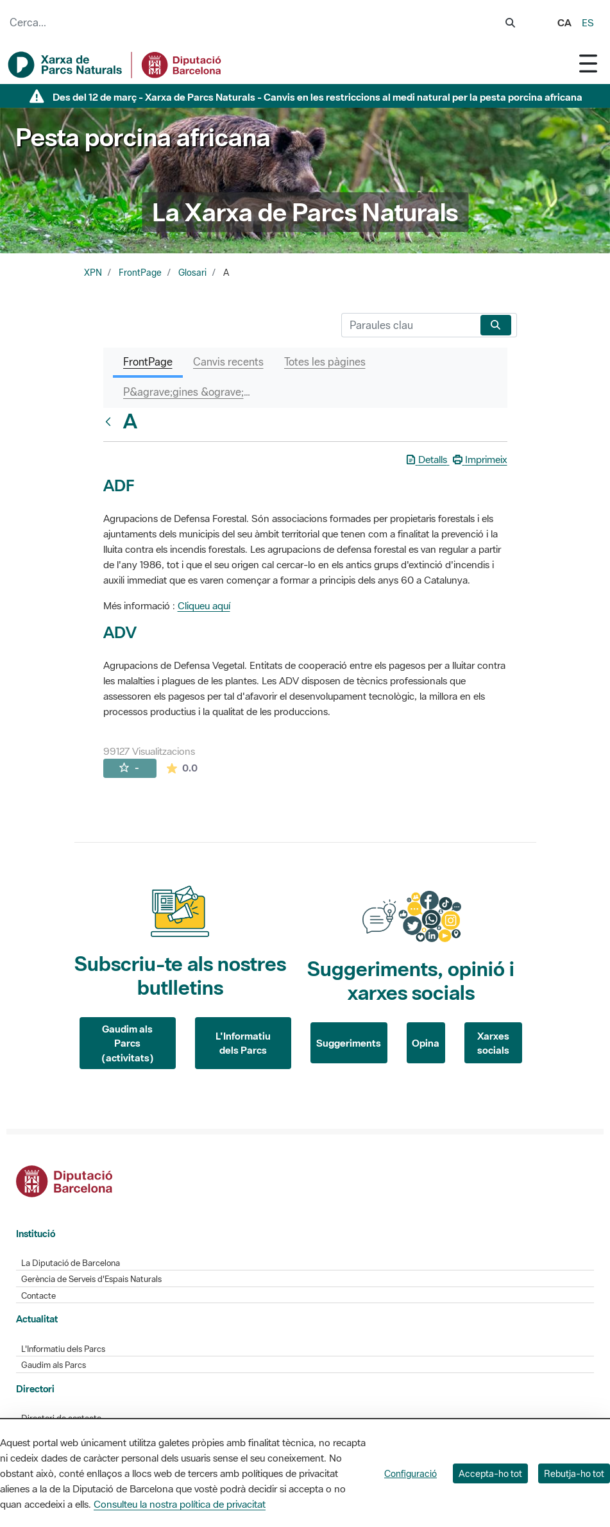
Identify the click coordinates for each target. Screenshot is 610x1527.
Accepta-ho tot (490, 1473)
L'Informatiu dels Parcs (243, 1043)
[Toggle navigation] (588, 63)
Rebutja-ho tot (574, 1473)
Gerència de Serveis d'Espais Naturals (91, 1279)
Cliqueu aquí (204, 605)
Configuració (410, 1473)
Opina (425, 1042)
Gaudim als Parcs (53, 1365)
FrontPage (140, 272)
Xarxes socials (493, 1043)
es (588, 22)
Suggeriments (348, 1042)
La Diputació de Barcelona (70, 1263)
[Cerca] (408, 325)
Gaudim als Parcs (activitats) (127, 1043)
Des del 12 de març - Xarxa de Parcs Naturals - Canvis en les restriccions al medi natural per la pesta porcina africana (317, 96)
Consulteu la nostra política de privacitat (180, 1503)
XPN (93, 272)
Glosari (192, 272)
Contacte (38, 1295)
